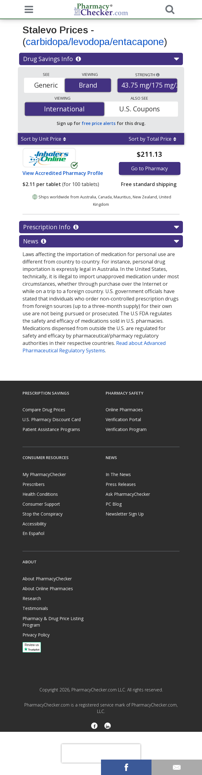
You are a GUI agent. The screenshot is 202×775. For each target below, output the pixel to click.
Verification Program (126, 429)
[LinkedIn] (107, 726)
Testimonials (35, 608)
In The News (118, 474)
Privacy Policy (36, 635)
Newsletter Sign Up (125, 514)
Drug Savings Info (101, 59)
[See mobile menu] (27, 9)
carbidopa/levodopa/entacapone (95, 41)
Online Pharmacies (124, 409)
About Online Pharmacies (47, 588)
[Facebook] (94, 726)
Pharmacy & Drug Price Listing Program (52, 621)
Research (31, 598)
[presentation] (101, 753)
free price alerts (98, 123)
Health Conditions (40, 494)
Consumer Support (41, 504)
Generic (46, 85)
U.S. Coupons (139, 109)
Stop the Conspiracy (42, 514)
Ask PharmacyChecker (128, 494)
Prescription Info (101, 227)
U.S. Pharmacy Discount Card (51, 419)
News (101, 241)
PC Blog (114, 504)
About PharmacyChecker (47, 579)
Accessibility (34, 524)
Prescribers (33, 484)
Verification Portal (123, 419)
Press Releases (121, 484)
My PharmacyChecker (44, 474)
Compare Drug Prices (43, 409)
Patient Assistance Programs (51, 429)
